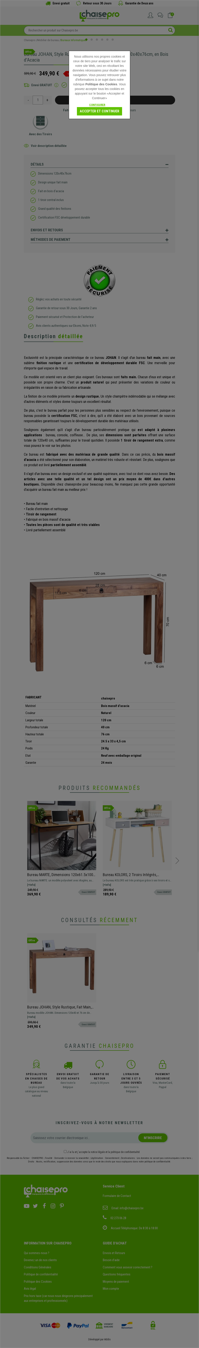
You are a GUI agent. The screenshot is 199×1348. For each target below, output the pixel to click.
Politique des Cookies (101, 84)
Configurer (97, 104)
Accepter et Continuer (99, 111)
